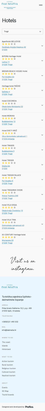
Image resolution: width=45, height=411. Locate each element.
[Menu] (40, 5)
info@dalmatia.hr (9, 330)
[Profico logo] (29, 407)
